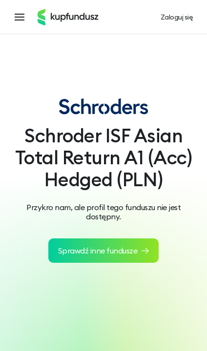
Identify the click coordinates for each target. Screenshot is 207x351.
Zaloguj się (177, 17)
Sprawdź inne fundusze (103, 250)
